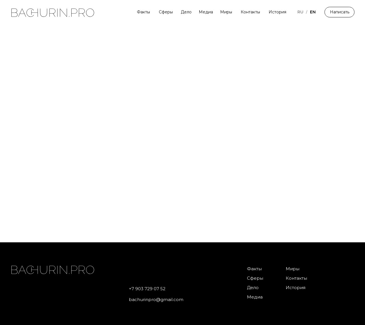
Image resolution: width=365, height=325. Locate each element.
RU (300, 12)
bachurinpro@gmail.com (156, 299)
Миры (226, 12)
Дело (186, 12)
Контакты (250, 12)
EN (313, 12)
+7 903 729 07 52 (147, 288)
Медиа (206, 12)
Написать (339, 12)
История (277, 12)
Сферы (166, 12)
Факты (143, 12)
